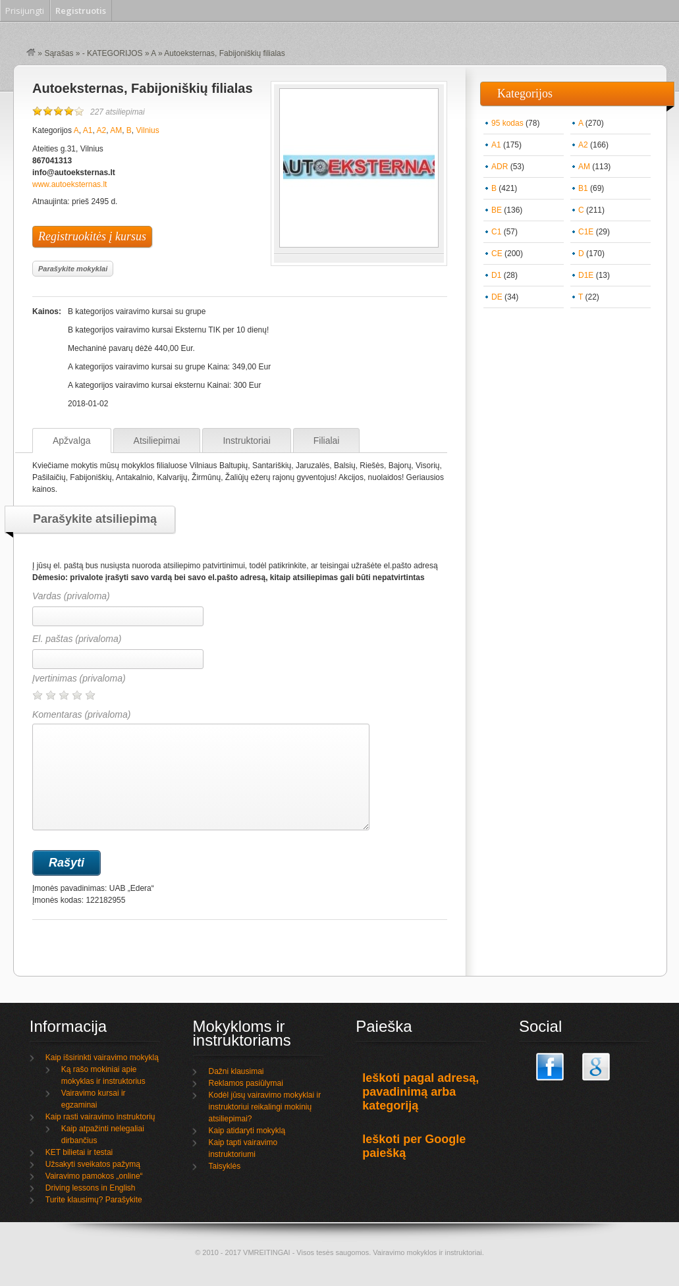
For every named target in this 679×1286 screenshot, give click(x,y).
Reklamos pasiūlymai (245, 1083)
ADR (499, 166)
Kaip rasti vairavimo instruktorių (100, 1116)
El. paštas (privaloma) (76, 638)
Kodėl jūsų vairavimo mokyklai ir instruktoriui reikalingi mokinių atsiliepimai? (264, 1106)
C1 (496, 231)
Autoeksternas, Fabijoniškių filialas (142, 88)
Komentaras (200, 769)
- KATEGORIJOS (112, 53)
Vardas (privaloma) (71, 596)
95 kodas (507, 123)
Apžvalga (72, 440)
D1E (585, 275)
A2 (101, 130)
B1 (583, 188)
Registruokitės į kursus (92, 236)
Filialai (326, 440)
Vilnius (147, 130)
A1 (88, 130)
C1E (585, 231)
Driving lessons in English (90, 1187)
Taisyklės (224, 1166)
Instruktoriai (246, 440)
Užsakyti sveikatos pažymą (92, 1164)
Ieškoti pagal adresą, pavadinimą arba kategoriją (420, 1091)
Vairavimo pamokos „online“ (94, 1176)
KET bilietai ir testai (79, 1152)
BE (496, 210)
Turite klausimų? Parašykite (93, 1199)
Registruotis (80, 10)
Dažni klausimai (235, 1071)
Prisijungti (24, 10)
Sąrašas (58, 53)
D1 (496, 275)
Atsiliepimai (157, 440)
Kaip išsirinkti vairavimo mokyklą (102, 1057)
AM (116, 130)
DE (496, 297)
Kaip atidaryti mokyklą (246, 1130)
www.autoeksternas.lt (69, 184)
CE (496, 253)
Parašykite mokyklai (72, 269)
